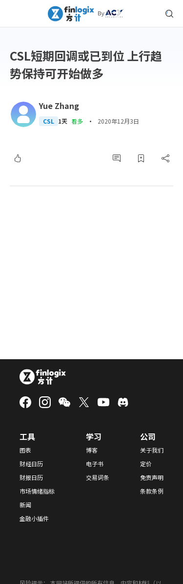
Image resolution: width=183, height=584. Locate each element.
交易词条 (97, 477)
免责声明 (151, 477)
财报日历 (31, 477)
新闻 (25, 505)
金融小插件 (34, 518)
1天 (62, 121)
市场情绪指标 (37, 491)
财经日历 (31, 464)
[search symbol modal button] (169, 14)
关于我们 (151, 450)
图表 (25, 450)
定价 (146, 464)
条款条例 (151, 491)
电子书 (94, 464)
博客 (92, 450)
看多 (77, 121)
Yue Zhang (59, 105)
